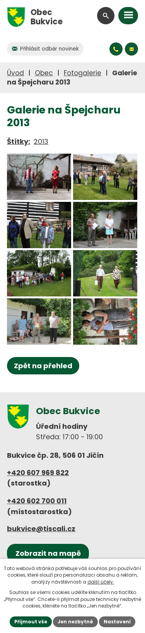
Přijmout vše (30, 621)
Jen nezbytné (75, 621)
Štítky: (18, 141)
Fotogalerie (82, 73)
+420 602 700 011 (37, 501)
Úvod (15, 73)
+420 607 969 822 (38, 472)
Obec (44, 73)
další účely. (100, 582)
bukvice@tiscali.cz (41, 528)
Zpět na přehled (43, 366)
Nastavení (117, 621)
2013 (41, 141)
